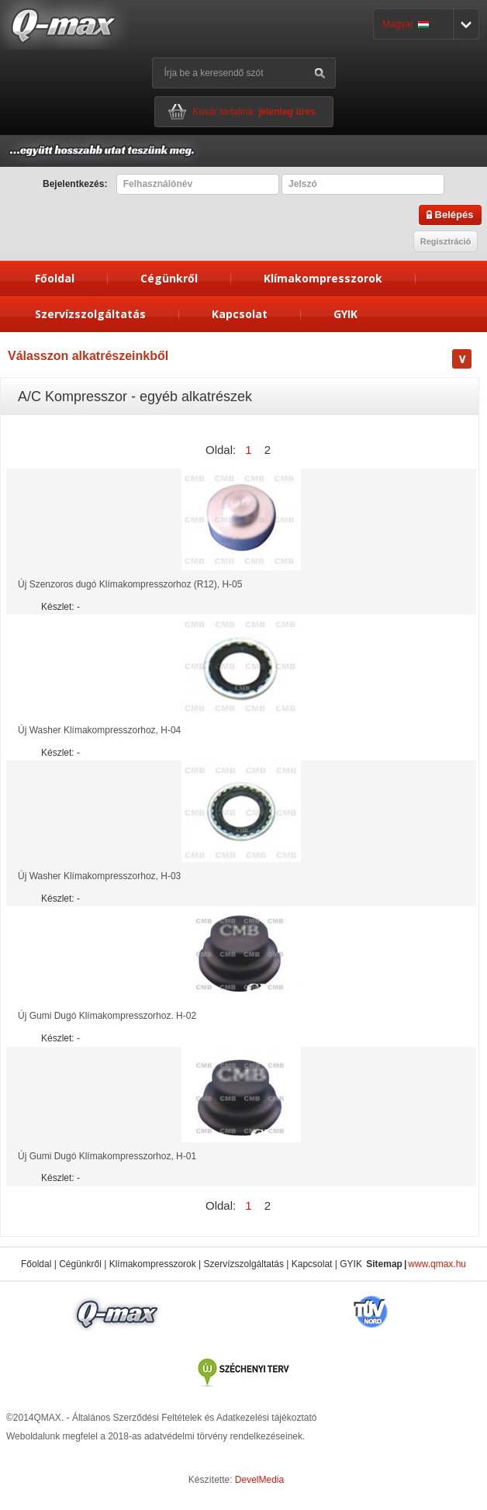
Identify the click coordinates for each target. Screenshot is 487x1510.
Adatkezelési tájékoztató (266, 1417)
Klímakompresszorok (323, 278)
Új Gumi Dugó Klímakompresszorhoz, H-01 (107, 1156)
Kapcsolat (240, 314)
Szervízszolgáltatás (90, 314)
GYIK (345, 314)
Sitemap (384, 1264)
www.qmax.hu (437, 1264)
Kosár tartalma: (254, 111)
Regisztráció (445, 241)
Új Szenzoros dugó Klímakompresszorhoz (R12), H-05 (130, 584)
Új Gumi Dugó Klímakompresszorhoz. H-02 (107, 1015)
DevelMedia (259, 1479)
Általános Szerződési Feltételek (137, 1417)
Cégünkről (169, 278)
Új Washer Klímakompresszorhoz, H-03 (99, 876)
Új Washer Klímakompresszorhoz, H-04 (99, 730)
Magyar (405, 24)
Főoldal (54, 278)
